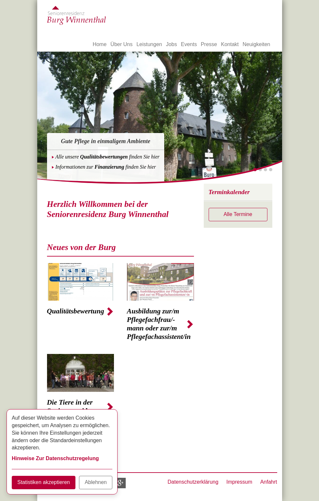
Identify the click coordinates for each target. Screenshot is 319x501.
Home (100, 44)
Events (189, 44)
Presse (209, 44)
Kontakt (230, 44)
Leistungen (149, 44)
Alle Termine (238, 214)
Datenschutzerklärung (192, 482)
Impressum (239, 482)
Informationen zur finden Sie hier (106, 167)
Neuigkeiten (256, 44)
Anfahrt (268, 482)
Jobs (171, 44)
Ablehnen (96, 482)
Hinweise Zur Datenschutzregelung (55, 458)
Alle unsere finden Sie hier (108, 156)
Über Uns (121, 44)
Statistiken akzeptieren (43, 482)
